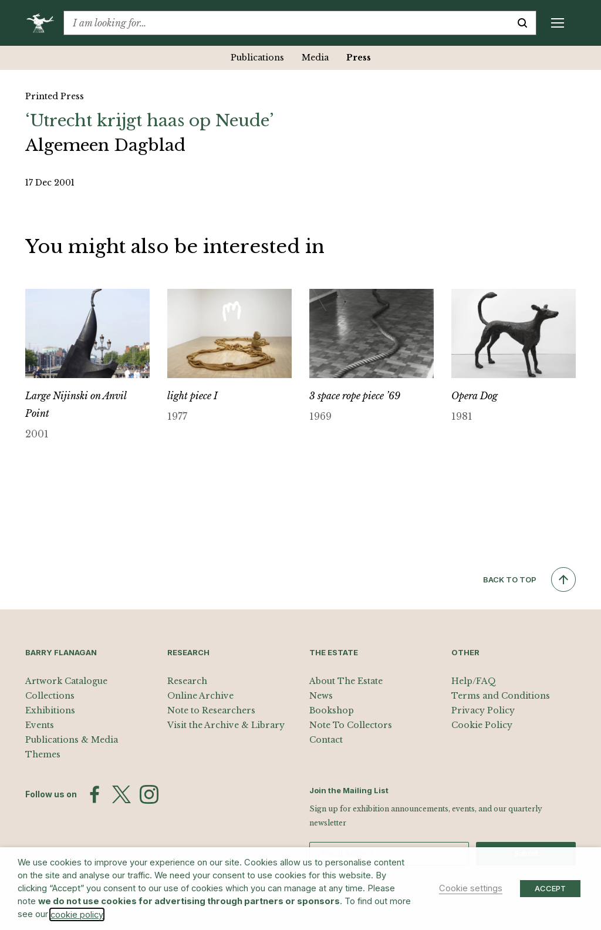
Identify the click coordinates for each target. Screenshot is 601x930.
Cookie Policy (481, 725)
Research (187, 681)
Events (39, 725)
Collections (50, 695)
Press (358, 57)
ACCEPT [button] (550, 888)
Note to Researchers (211, 710)
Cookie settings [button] (470, 888)
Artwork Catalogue (66, 681)
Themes (42, 754)
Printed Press (54, 96)
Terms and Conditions (500, 695)
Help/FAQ (473, 681)
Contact (326, 739)
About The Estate (346, 681)
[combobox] (286, 23)
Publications (257, 57)
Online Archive (200, 695)
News (321, 695)
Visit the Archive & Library (226, 725)
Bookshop (331, 710)
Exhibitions (50, 710)
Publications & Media (71, 739)
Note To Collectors (350, 725)
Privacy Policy (483, 710)
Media (315, 57)
